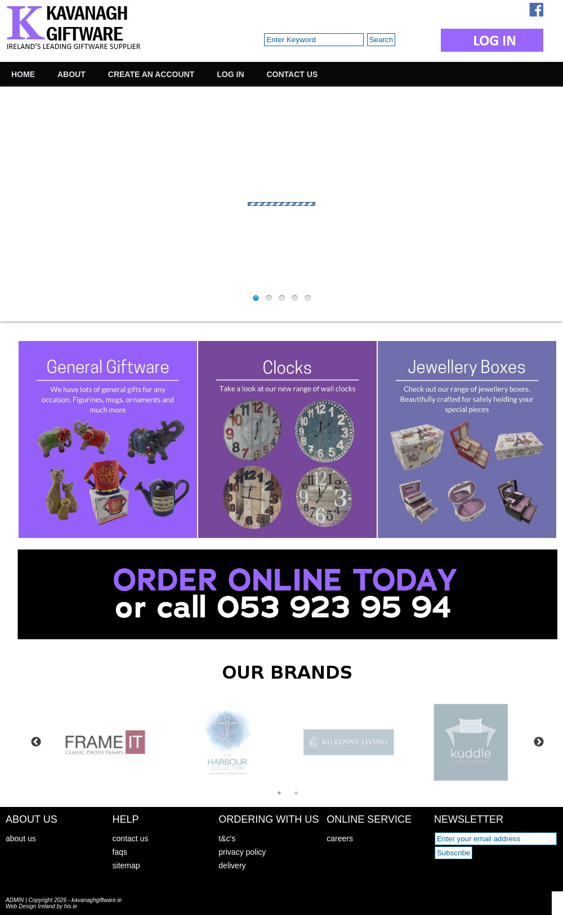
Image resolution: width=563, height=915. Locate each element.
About (71, 74)
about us (21, 838)
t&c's (226, 838)
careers (340, 838)
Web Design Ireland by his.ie (41, 906)
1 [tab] (279, 793)
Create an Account (151, 74)
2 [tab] (296, 793)
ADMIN (15, 900)
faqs (120, 851)
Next (538, 742)
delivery (231, 865)
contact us (131, 838)
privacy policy (242, 851)
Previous (36, 742)
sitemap (126, 865)
